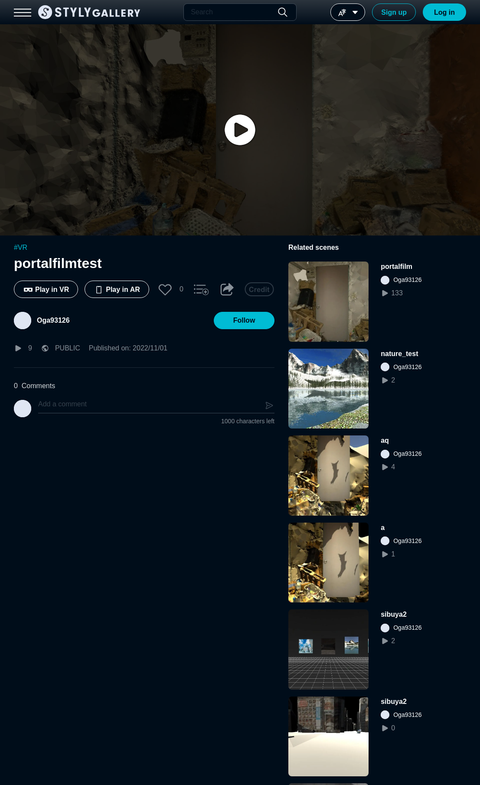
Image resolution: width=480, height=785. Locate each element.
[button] (165, 289)
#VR (20, 247)
